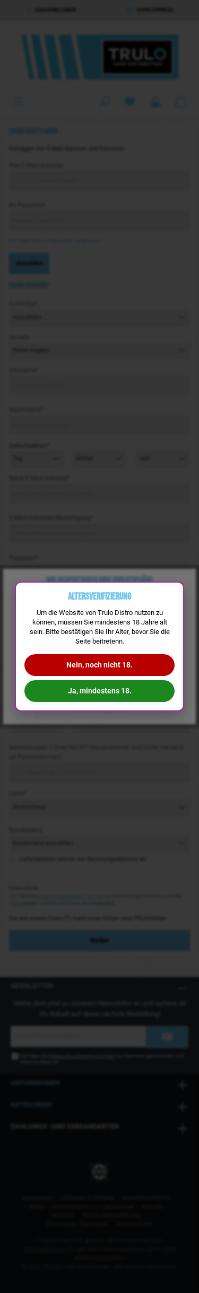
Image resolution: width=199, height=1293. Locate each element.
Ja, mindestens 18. (100, 691)
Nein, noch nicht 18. (99, 665)
